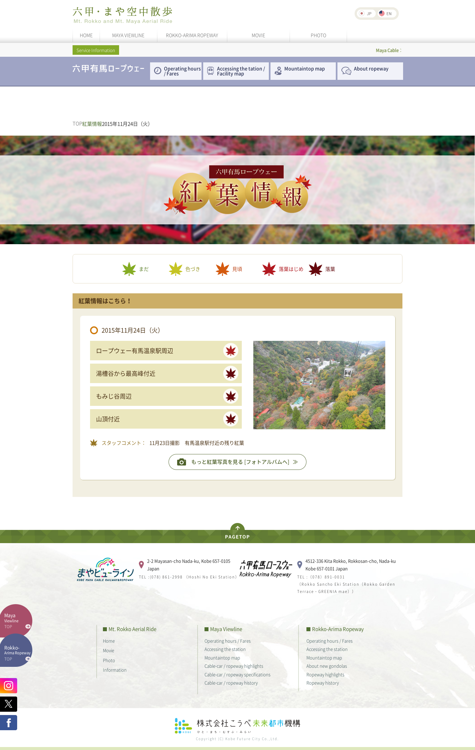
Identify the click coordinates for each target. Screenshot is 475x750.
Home (109, 640)
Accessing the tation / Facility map (241, 71)
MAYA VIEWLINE (128, 35)
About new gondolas (326, 666)
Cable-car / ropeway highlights (234, 666)
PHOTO (318, 35)
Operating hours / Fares (182, 71)
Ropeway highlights (325, 674)
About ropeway (371, 68)
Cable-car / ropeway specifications (237, 674)
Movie (108, 650)
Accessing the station (225, 649)
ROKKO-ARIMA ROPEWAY (192, 35)
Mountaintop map (304, 68)
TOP (77, 123)
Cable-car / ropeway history (231, 682)
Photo (109, 660)
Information (115, 670)
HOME (86, 35)
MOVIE (258, 35)
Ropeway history (322, 682)
